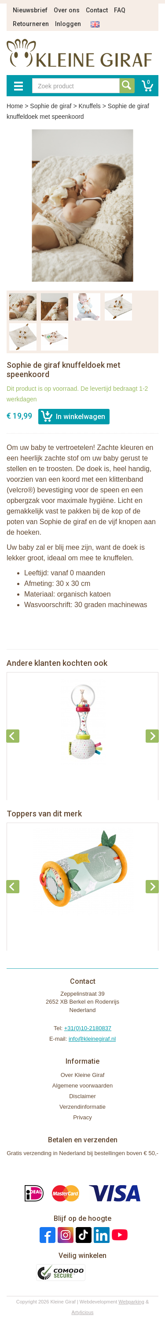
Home (15, 106)
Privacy (82, 1117)
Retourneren (31, 23)
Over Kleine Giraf (83, 1075)
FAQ (119, 10)
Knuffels (89, 106)
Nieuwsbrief (30, 10)
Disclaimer (82, 1096)
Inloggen (68, 23)
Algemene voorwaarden (82, 1085)
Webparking (131, 1301)
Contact (97, 10)
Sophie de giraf (50, 106)
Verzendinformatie (82, 1106)
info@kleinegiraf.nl (92, 1038)
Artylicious (82, 1312)
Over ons (67, 10)
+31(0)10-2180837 (87, 1028)
